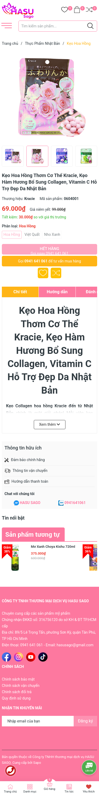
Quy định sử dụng (16, 698)
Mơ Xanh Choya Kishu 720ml (53, 547)
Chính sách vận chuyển (21, 685)
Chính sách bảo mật (18, 679)
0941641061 (75, 503)
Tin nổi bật (13, 518)
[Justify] (90, 26)
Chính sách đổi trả (16, 692)
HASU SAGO (30, 503)
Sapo (37, 763)
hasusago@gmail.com (75, 645)
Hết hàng (49, 250)
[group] (49, 97)
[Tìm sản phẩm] (58, 26)
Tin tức (69, 791)
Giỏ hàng (49, 789)
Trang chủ (10, 791)
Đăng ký (85, 720)
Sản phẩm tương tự (32, 534)
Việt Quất (32, 234)
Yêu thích (89, 791)
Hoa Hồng (11, 234)
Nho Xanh (52, 234)
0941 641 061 (36, 261)
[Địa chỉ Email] (49, 721)
